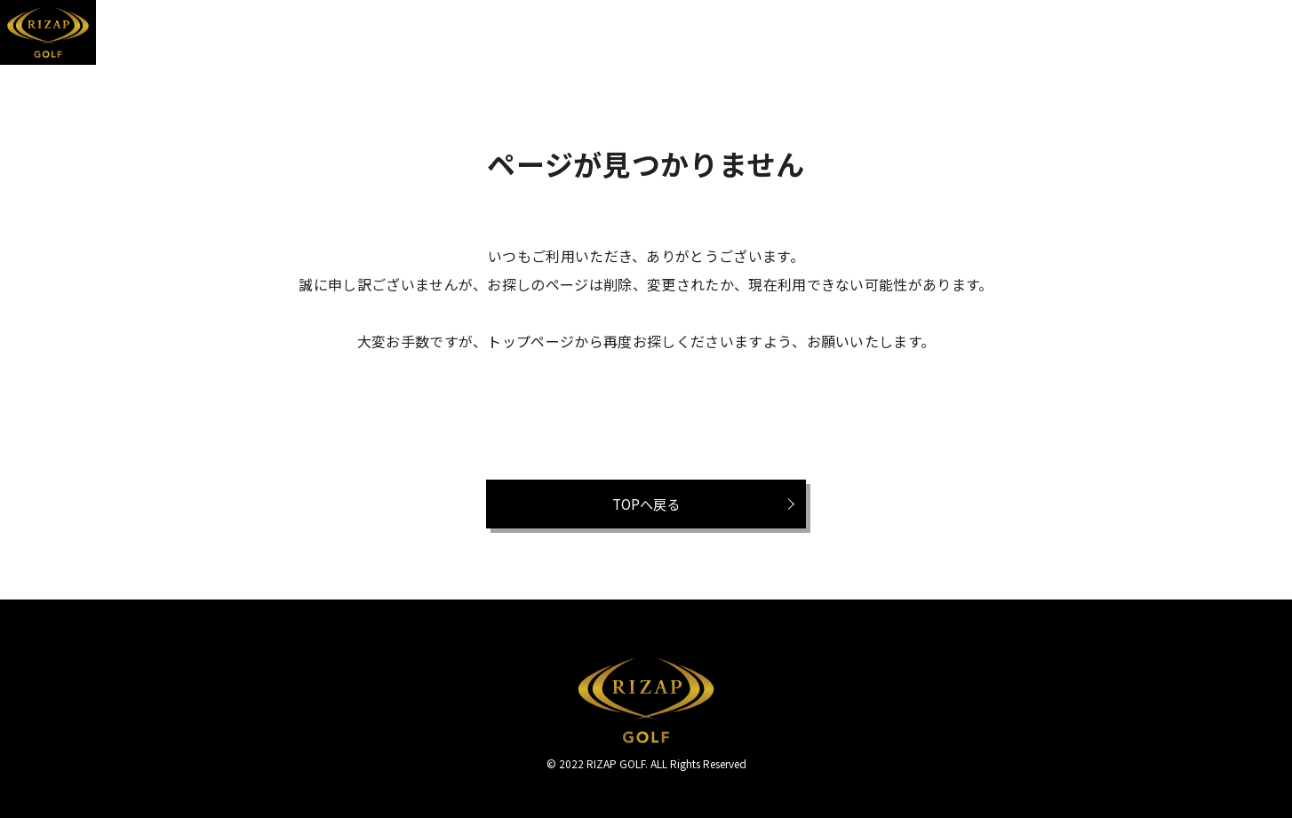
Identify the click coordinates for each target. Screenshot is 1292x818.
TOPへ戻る (646, 503)
